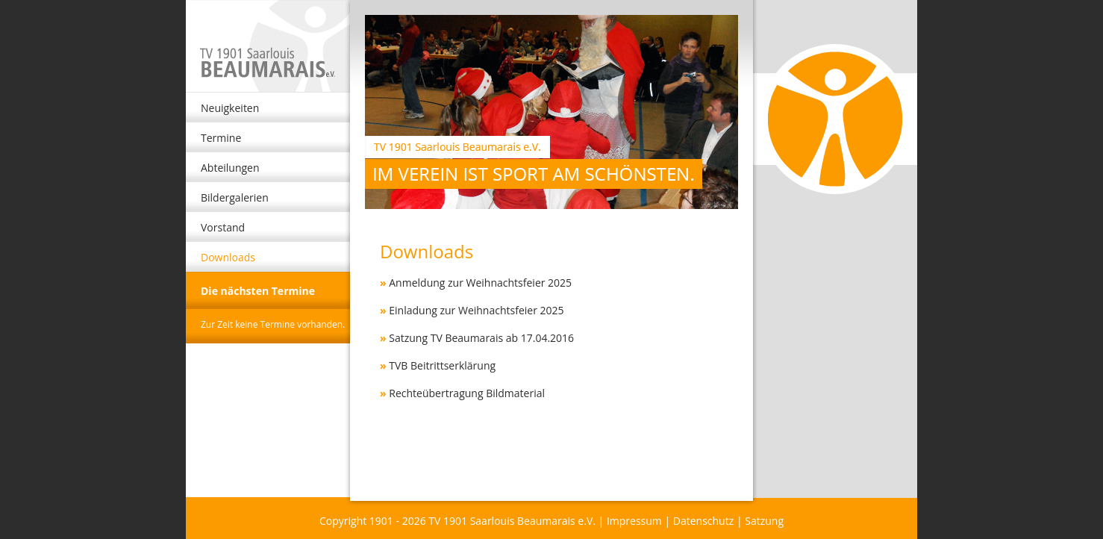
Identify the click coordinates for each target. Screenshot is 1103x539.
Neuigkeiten (230, 108)
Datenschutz (703, 521)
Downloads (228, 257)
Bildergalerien (235, 197)
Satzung (764, 521)
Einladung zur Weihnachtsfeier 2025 (476, 310)
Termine (221, 138)
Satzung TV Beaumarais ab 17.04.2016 (481, 338)
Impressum (634, 521)
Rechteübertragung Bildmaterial (467, 393)
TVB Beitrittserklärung (442, 365)
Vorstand (223, 227)
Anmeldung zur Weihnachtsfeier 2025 (480, 282)
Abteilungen (230, 168)
